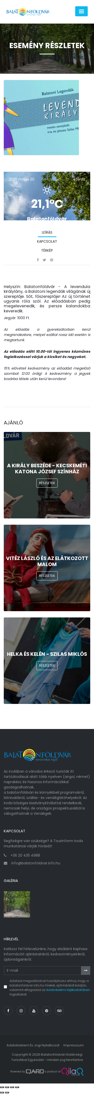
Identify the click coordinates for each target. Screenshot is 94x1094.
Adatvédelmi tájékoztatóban (68, 990)
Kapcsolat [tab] (47, 241)
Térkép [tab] (47, 250)
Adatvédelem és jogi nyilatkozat (33, 1045)
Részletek (47, 483)
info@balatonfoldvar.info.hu (35, 863)
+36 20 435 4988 (25, 855)
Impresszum (73, 1045)
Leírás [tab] (47, 232)
